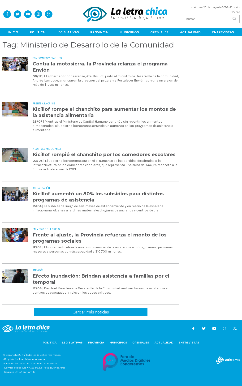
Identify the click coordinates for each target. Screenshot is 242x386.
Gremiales (159, 32)
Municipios (129, 32)
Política (37, 32)
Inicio (13, 32)
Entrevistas (223, 32)
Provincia (99, 32)
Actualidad (190, 32)
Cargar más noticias (91, 312)
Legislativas (67, 32)
